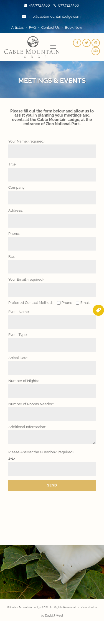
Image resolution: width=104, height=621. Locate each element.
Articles (17, 27)
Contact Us (50, 27)
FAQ (32, 27)
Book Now (73, 27)
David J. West (54, 615)
